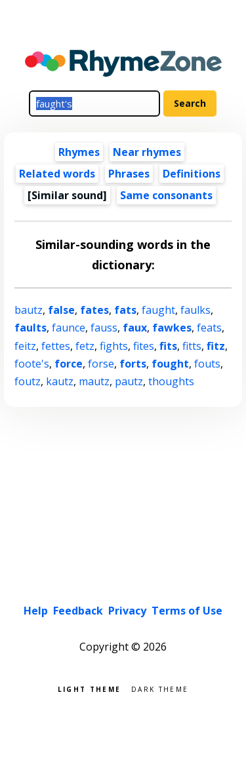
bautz (28, 310)
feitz (25, 346)
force (68, 363)
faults (30, 327)
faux (135, 327)
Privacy (127, 610)
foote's (31, 363)
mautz (94, 381)
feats (209, 327)
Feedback (78, 610)
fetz (84, 346)
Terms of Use (187, 610)
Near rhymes (147, 152)
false (61, 310)
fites (143, 346)
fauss (104, 327)
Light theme (89, 688)
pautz (129, 381)
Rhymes (79, 152)
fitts (191, 346)
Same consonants (166, 195)
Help (36, 610)
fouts (207, 363)
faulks (195, 310)
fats (125, 310)
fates (94, 310)
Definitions (191, 173)
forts (132, 363)
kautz (59, 381)
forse (101, 363)
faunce (68, 327)
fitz (216, 346)
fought (170, 363)
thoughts (171, 381)
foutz (27, 381)
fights (114, 346)
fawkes (172, 327)
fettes (55, 346)
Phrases (129, 173)
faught (158, 310)
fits (168, 346)
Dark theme (159, 688)
